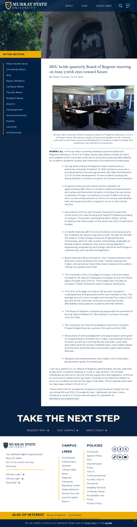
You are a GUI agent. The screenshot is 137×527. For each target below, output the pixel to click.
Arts (8, 75)
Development (14, 109)
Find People (68, 458)
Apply (69, 5)
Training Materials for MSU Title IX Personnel (96, 479)
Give (84, 5)
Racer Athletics (15, 81)
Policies (94, 445)
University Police (96, 491)
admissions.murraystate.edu (64, 398)
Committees (74, 515)
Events (10, 121)
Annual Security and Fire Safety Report (70, 497)
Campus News (15, 86)
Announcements (16, 115)
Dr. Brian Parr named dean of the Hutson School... (74, 519)
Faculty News (14, 92)
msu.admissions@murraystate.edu (24, 454)
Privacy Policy (94, 503)
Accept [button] (108, 523)
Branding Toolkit (71, 485)
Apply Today (95, 430)
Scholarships (14, 132)
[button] (135, 521)
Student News (14, 98)
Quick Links (104, 5)
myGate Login (13, 474)
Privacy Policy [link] (90, 523)
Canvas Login (13, 478)
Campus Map (69, 469)
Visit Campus (66, 430)
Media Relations (70, 489)
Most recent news (17, 63)
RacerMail (11, 482)
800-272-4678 (13, 458)
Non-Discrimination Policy (94, 464)
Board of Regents (56, 515)
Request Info (36, 430)
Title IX (91, 471)
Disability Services (96, 487)
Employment (69, 462)
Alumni (10, 104)
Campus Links (69, 448)
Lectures (11, 126)
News (65, 474)
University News (16, 69)
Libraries (66, 466)
